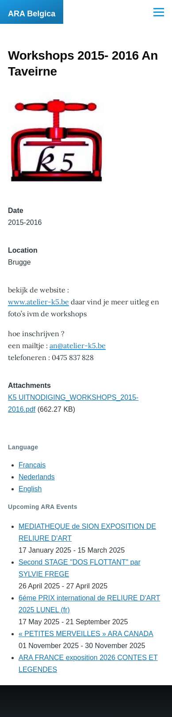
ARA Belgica (31, 13)
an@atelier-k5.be (78, 345)
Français (32, 465)
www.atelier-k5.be (38, 301)
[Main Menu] (159, 12)
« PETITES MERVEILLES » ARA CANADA (86, 633)
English (30, 489)
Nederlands (37, 477)
